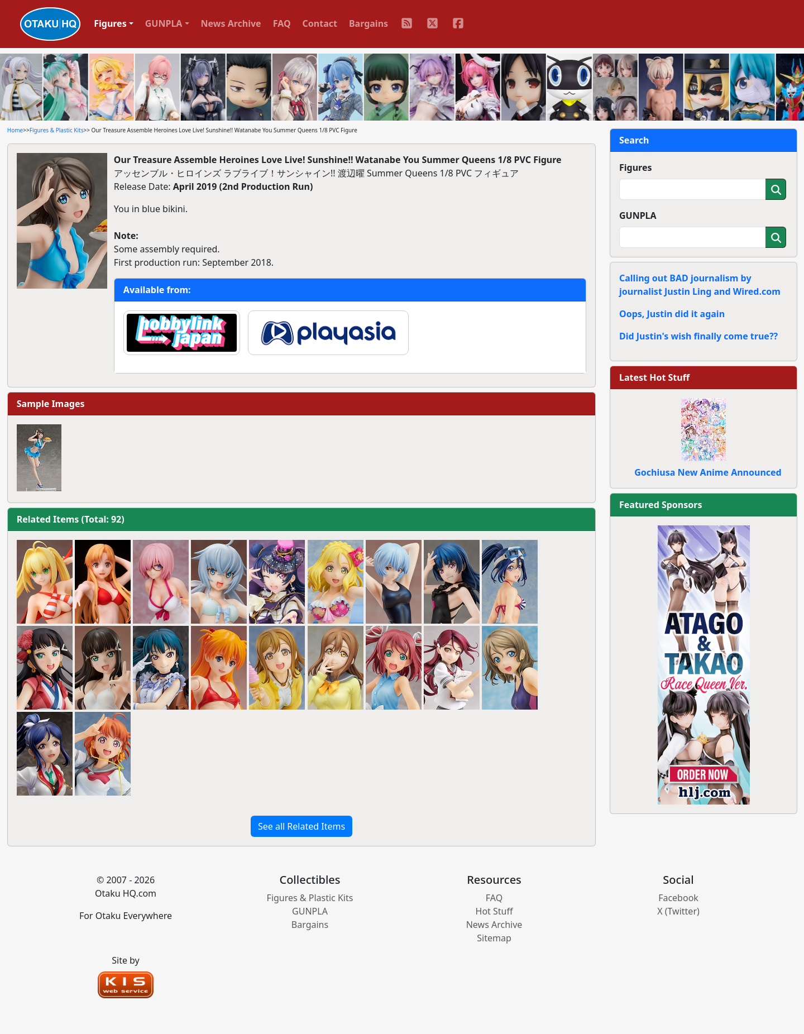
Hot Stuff (494, 911)
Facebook (678, 898)
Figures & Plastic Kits (57, 130)
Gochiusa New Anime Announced (707, 472)
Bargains (368, 23)
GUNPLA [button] (164, 23)
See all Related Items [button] (301, 826)
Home (15, 130)
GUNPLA (638, 215)
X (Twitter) (678, 911)
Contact (320, 23)
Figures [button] (110, 23)
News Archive (231, 23)
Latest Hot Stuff (654, 377)
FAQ (282, 23)
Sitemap (494, 938)
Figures (635, 167)
